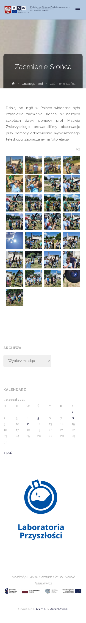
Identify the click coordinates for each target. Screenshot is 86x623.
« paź (8, 453)
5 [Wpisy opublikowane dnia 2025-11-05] (38, 418)
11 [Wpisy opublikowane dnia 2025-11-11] (28, 424)
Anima (40, 609)
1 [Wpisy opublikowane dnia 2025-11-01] (72, 412)
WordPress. (59, 609)
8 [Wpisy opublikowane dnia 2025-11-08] (73, 418)
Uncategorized (32, 83)
